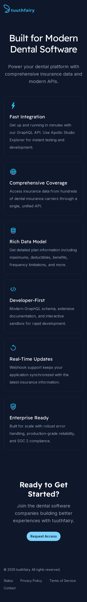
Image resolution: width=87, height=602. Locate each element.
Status (8, 581)
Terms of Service (62, 581)
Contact (10, 588)
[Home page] (19, 9)
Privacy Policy (31, 581)
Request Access (43, 536)
